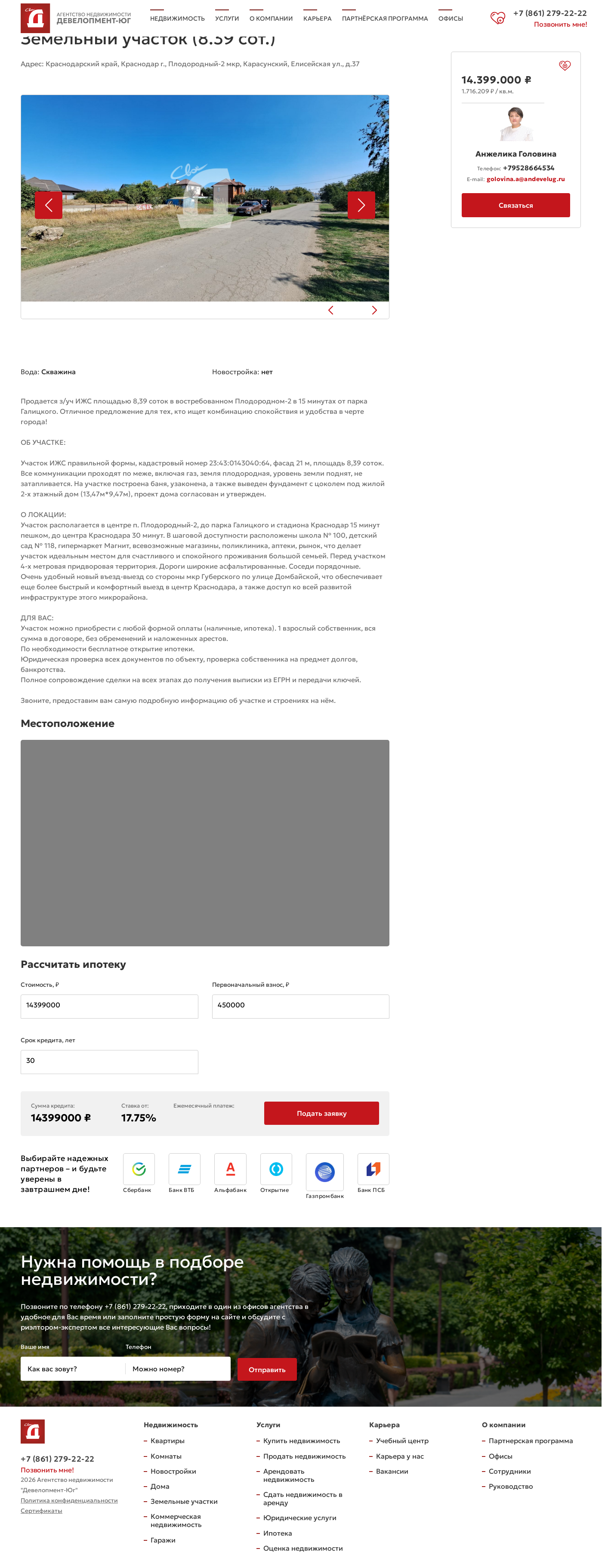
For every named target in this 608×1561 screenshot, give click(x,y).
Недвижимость (177, 14)
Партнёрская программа (385, 14)
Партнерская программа (531, 1439)
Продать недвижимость (304, 1454)
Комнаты (166, 1454)
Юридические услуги (299, 1516)
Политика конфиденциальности (69, 1499)
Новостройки (173, 1470)
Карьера (317, 14)
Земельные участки (184, 1500)
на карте (42, 75)
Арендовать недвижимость (289, 1474)
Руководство (511, 1485)
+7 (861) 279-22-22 (58, 1458)
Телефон (138, 1346)
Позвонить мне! (560, 25)
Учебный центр (402, 1439)
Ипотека (277, 1531)
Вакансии (392, 1470)
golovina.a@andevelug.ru (526, 179)
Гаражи (163, 1538)
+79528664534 (529, 167)
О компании (271, 14)
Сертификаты (41, 1510)
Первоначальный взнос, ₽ (250, 984)
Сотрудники (510, 1470)
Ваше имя (35, 1346)
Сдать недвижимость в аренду (303, 1497)
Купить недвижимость (301, 1439)
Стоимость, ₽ (40, 984)
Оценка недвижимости (303, 1547)
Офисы (162, 24)
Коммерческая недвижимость (176, 1519)
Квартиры (168, 1439)
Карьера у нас (400, 1454)
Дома (160, 1485)
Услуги (227, 14)
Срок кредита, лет (48, 1039)
